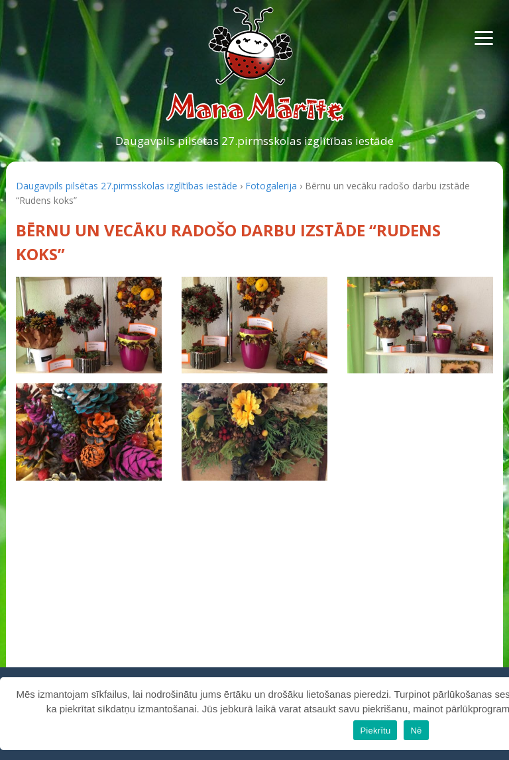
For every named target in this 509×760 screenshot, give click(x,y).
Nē (416, 731)
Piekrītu (375, 731)
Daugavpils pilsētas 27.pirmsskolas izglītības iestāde (254, 140)
